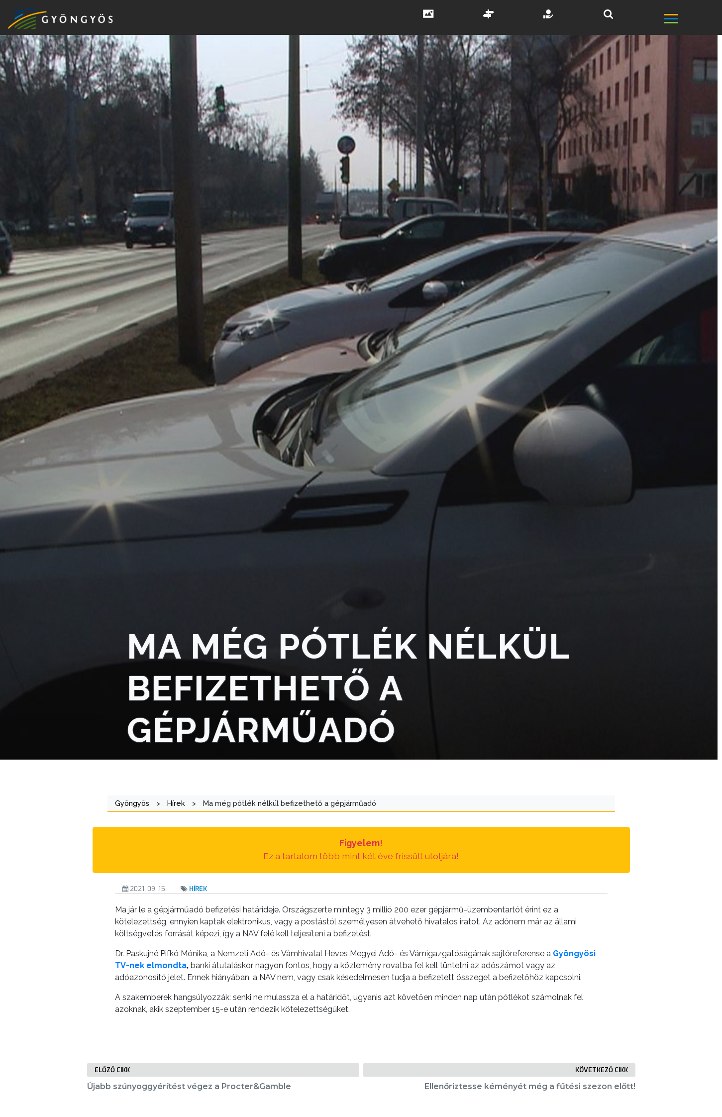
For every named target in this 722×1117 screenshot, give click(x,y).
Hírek (198, 889)
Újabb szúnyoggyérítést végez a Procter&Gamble (189, 1086)
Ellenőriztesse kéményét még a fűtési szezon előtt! (529, 1086)
